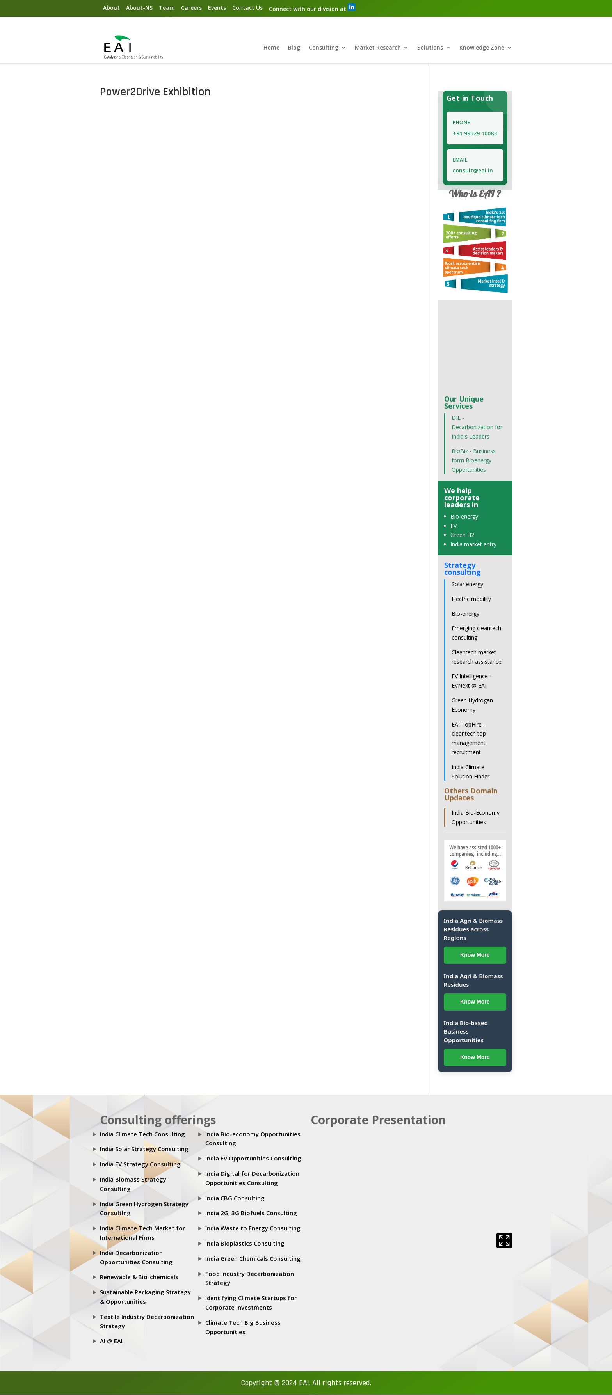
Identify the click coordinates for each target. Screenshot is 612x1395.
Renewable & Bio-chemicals (139, 1277)
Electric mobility (471, 599)
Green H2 (462, 535)
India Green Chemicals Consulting (253, 1259)
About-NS (139, 7)
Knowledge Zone (481, 48)
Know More (474, 955)
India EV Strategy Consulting (140, 1164)
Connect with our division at (312, 7)
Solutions (430, 48)
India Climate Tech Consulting (142, 1134)
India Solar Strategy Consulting (144, 1149)
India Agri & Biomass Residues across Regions (473, 929)
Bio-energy (464, 517)
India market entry (473, 544)
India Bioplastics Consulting (245, 1244)
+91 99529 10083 (475, 133)
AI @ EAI (111, 1341)
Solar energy (467, 584)
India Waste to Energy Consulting (253, 1228)
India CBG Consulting (235, 1198)
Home (271, 48)
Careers (191, 7)
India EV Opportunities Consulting (253, 1158)
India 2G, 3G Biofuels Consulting (251, 1213)
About (111, 7)
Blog (294, 48)
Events (217, 7)
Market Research (378, 48)
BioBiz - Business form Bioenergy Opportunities (474, 461)
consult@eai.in (473, 170)
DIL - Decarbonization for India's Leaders (477, 427)
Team (167, 7)
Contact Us (247, 7)
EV (453, 526)
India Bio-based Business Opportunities (466, 1031)
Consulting (323, 48)
